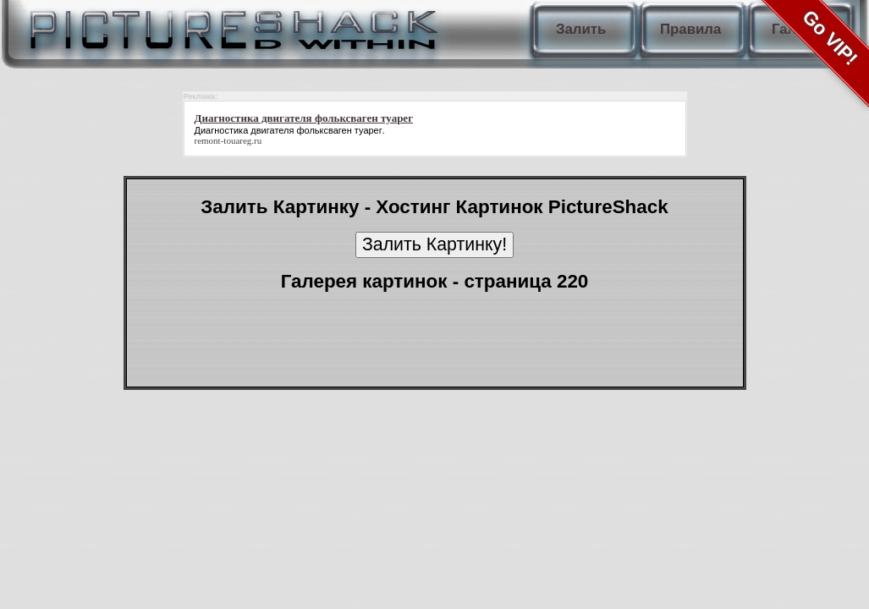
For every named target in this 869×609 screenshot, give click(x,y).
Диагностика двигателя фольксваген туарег (288, 130)
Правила (690, 29)
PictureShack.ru (230, 25)
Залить (581, 29)
